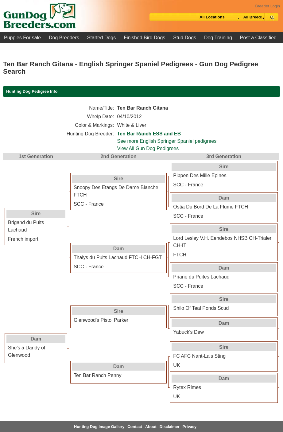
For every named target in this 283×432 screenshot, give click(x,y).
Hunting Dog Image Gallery (99, 426)
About (151, 426)
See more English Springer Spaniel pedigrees (167, 141)
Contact (134, 426)
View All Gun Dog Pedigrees (148, 148)
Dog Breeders (64, 37)
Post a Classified (258, 37)
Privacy (190, 426)
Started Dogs (101, 37)
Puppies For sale (22, 37)
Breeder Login (267, 6)
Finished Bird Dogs (144, 37)
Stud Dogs (184, 37)
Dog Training (218, 37)
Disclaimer (170, 426)
